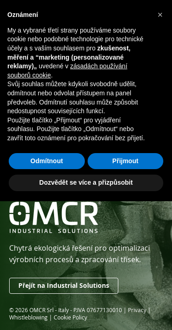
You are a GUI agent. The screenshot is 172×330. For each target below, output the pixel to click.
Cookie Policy (70, 317)
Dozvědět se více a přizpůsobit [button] (86, 182)
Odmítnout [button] (46, 161)
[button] (160, 14)
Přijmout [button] (125, 161)
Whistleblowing (28, 317)
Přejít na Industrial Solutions (63, 285)
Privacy (137, 310)
